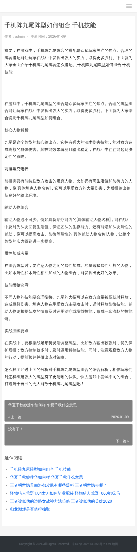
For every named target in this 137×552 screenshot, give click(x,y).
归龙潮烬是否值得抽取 (30, 509)
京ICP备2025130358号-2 (88, 544)
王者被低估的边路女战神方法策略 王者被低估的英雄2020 (61, 501)
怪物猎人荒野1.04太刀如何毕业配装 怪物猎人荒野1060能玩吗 (65, 493)
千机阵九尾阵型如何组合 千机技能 (40, 469)
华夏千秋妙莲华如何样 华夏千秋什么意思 (46, 477)
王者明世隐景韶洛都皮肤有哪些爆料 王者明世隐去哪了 (58, 485)
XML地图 (112, 544)
